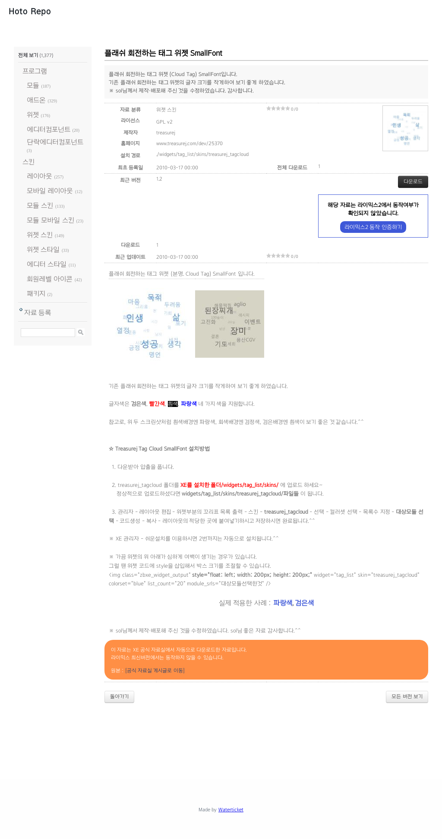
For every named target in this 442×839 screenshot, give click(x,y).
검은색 (304, 603)
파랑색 (282, 603)
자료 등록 (37, 312)
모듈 (33, 85)
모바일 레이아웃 (50, 190)
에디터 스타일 (46, 264)
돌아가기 (119, 696)
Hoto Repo (30, 11)
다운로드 (413, 181)
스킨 (28, 161)
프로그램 (34, 71)
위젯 (33, 114)
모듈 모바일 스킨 (50, 220)
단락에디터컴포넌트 (55, 142)
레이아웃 (39, 176)
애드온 (36, 100)
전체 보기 (28, 55)
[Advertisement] (221, 733)
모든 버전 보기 (407, 696)
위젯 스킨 (40, 234)
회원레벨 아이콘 (50, 279)
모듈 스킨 (40, 205)
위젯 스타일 (43, 249)
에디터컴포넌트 (48, 129)
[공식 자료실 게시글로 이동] (155, 670)
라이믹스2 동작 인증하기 (373, 227)
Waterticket (230, 810)
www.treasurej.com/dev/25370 (189, 143)
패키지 (36, 293)
